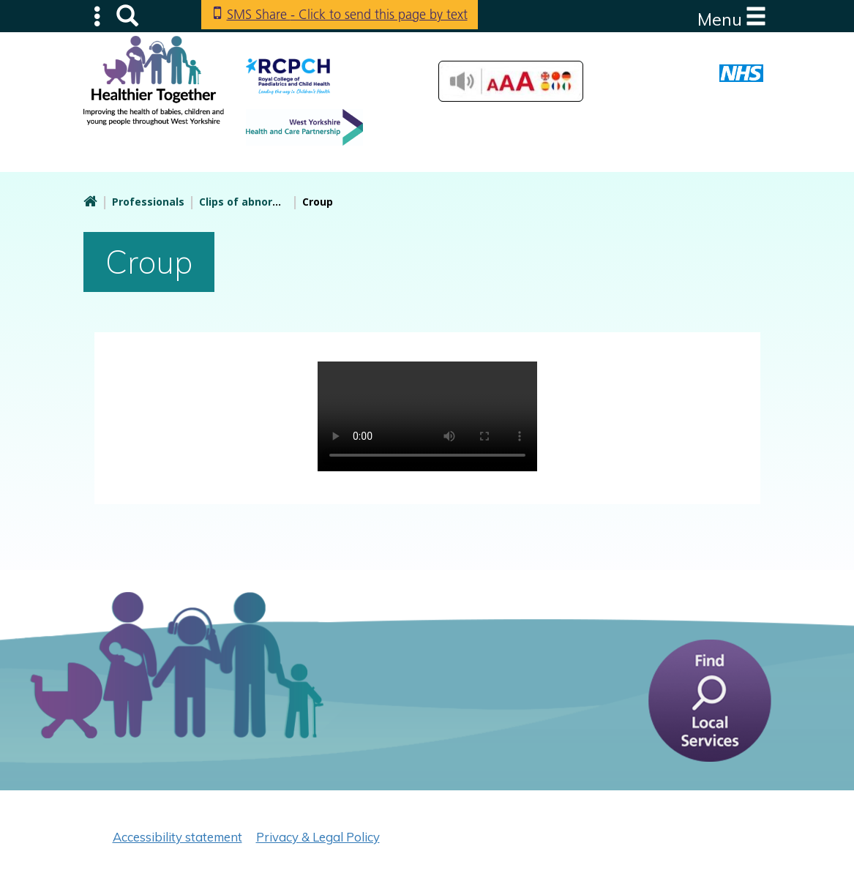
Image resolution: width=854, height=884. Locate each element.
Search (127, 15)
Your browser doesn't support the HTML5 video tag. (427, 416)
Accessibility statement (177, 836)
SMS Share (347, 14)
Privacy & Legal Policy (318, 836)
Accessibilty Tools (510, 81)
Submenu (98, 15)
